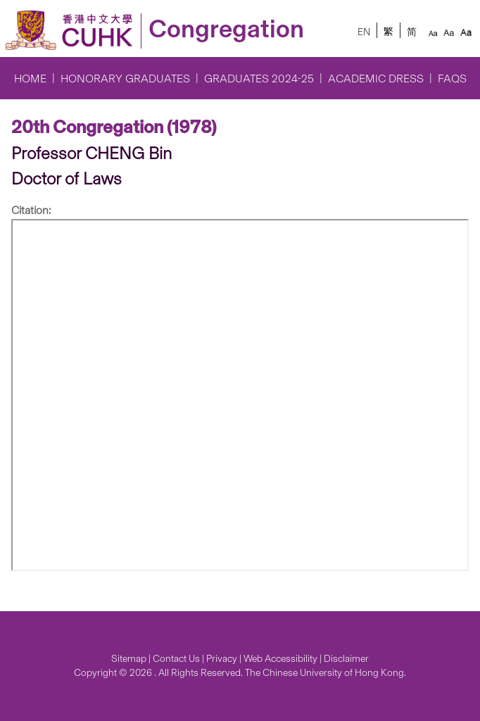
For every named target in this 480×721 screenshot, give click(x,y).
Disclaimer (346, 659)
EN (364, 32)
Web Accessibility (280, 659)
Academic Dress (376, 78)
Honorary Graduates (125, 78)
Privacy (221, 659)
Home (30, 78)
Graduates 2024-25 (259, 78)
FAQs (452, 78)
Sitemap (128, 659)
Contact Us (176, 659)
